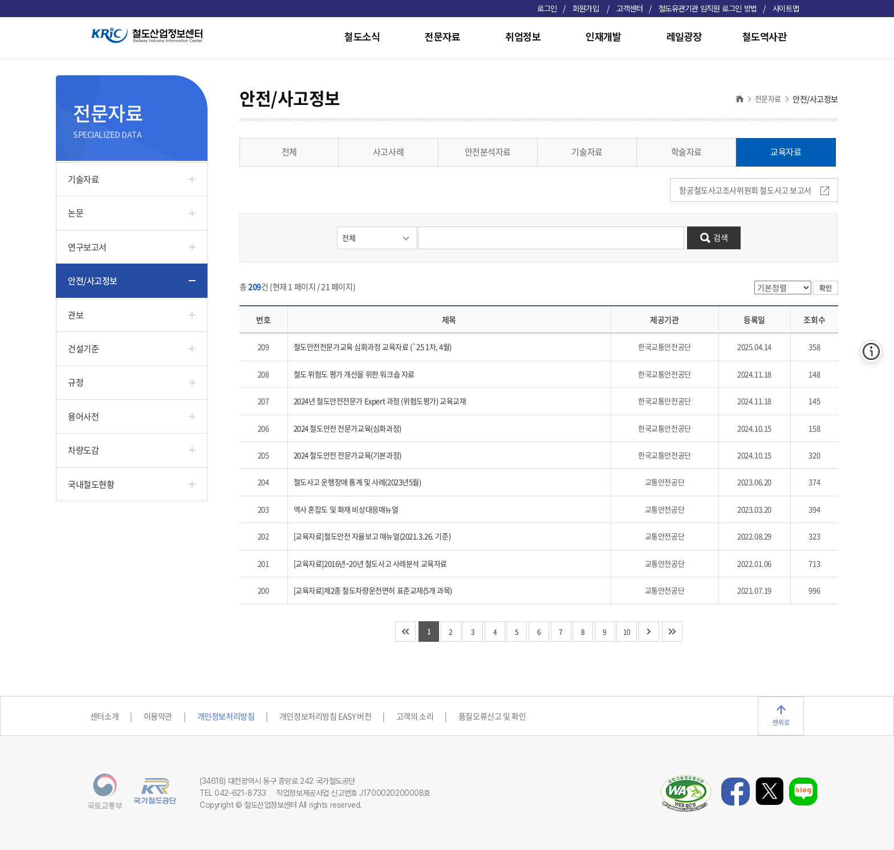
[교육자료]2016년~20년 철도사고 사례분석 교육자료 (370, 563)
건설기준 (83, 348)
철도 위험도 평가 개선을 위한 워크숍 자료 (354, 374)
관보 (75, 315)
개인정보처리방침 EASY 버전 (325, 716)
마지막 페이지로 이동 (672, 631)
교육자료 (785, 151)
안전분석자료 (488, 151)
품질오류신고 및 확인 (492, 716)
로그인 (547, 8)
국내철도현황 (91, 484)
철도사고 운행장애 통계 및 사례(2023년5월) (357, 481)
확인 (825, 288)
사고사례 (388, 151)
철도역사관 (764, 37)
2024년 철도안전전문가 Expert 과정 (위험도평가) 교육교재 (380, 400)
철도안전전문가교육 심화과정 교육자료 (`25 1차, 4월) (373, 346)
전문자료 (442, 37)
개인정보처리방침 (226, 716)
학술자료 (686, 151)
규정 (75, 382)
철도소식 (362, 37)
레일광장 (684, 37)
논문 (75, 213)
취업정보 (523, 37)
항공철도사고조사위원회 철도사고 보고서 (754, 190)
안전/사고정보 (92, 280)
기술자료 (83, 179)
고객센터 (629, 8)
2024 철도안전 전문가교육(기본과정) (347, 455)
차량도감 (83, 450)
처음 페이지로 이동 (405, 631)
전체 (289, 151)
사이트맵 (786, 8)
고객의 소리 (414, 716)
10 (627, 632)
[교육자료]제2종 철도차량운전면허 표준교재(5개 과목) (373, 590)
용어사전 (83, 416)
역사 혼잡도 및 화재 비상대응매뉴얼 (346, 509)
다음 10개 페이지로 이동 (649, 631)
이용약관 (158, 716)
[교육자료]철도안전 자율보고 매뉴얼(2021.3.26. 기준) (372, 536)
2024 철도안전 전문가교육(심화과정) (347, 428)
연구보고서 (87, 247)
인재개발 (603, 37)
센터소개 (104, 716)
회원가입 (586, 8)
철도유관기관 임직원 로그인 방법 (708, 8)
